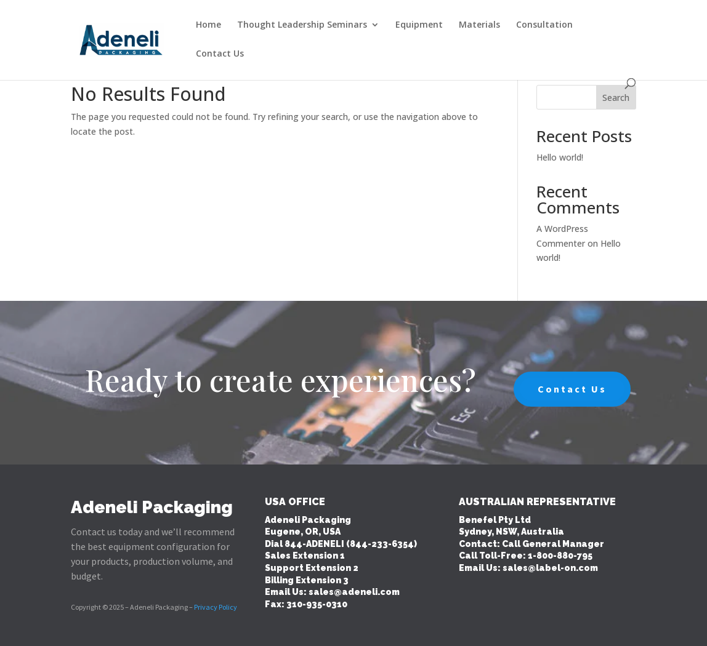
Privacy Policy (215, 607)
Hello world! (559, 157)
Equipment (419, 25)
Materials (479, 25)
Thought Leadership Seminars (302, 25)
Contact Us (220, 54)
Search (615, 97)
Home (208, 25)
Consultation (544, 25)
